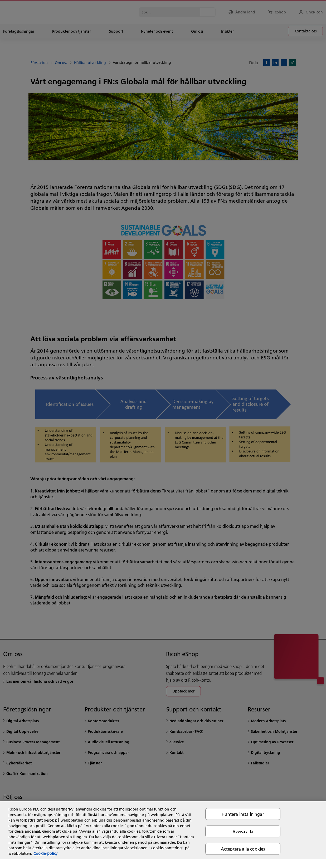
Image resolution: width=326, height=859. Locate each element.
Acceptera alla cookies (243, 849)
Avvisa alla (242, 831)
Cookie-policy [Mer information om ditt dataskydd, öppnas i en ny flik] (45, 853)
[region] (163, 830)
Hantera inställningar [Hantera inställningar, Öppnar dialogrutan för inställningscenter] (243, 814)
